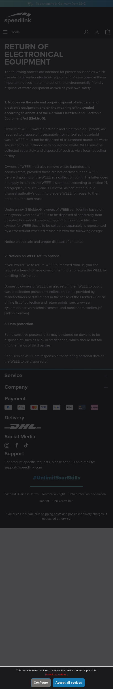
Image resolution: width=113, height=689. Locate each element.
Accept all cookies (68, 682)
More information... (56, 674)
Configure (41, 682)
